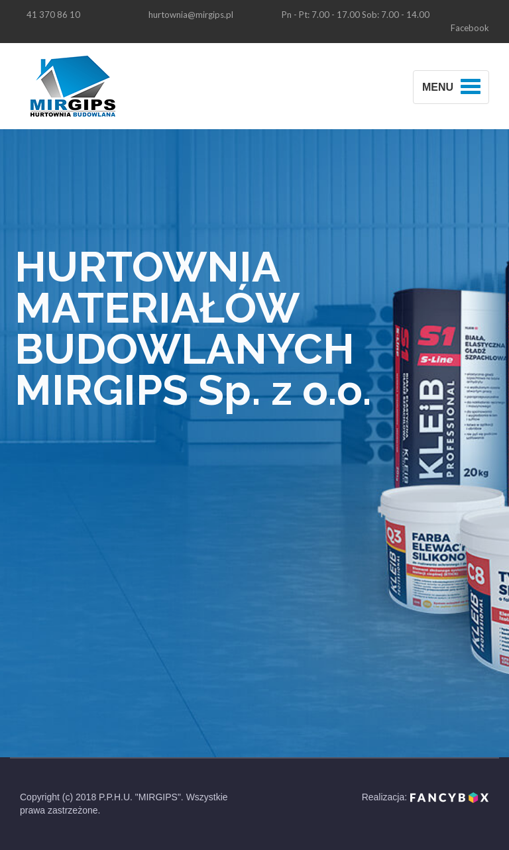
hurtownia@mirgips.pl (190, 14)
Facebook (470, 28)
